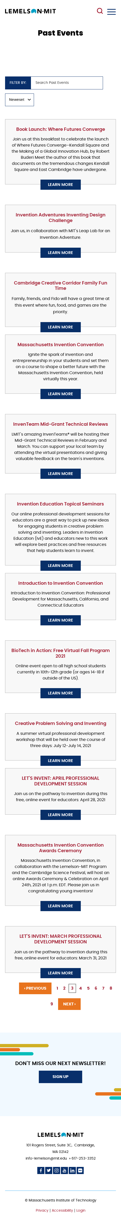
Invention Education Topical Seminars (60, 504)
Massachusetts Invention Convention (61, 345)
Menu (111, 12)
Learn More (60, 185)
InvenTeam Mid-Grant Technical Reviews (60, 424)
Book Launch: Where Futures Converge (60, 129)
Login (80, 1210)
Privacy (42, 1210)
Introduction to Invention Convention (60, 583)
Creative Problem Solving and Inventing (60, 723)
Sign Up (60, 1077)
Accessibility (62, 1210)
